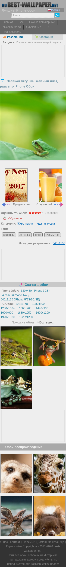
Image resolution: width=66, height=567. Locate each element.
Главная (8, 22)
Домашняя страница (50, 541)
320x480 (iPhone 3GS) (35, 290)
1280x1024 (8, 308)
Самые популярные (42, 22)
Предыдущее (15, 187)
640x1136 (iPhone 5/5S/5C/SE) (20, 299)
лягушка (56, 42)
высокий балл (12, 26)
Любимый (29, 541)
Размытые (52, 234)
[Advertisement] (33, 71)
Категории (43, 36)
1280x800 (38, 303)
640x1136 (59, 243)
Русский (54, 10)
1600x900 (7, 312)
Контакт (15, 541)
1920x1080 (8, 317)
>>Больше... (44, 322)
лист (38, 234)
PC (48, 26)
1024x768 (21, 303)
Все (21, 22)
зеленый (8, 234)
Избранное (15, 218)
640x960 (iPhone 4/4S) (15, 295)
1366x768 (25, 308)
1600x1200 (43, 312)
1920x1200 (26, 317)
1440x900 (42, 308)
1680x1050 (24, 312)
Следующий (50, 187)
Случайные (33, 26)
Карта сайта (14, 546)
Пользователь (12, 31)
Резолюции (13, 36)
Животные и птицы (38, 42)
